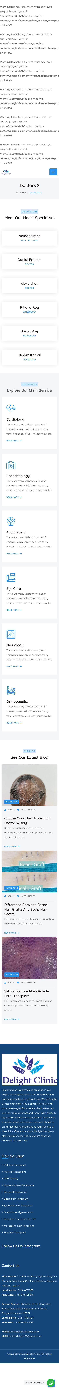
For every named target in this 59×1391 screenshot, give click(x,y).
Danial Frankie (29, 259)
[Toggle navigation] (53, 171)
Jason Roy (29, 331)
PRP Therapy (11, 1178)
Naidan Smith (30, 236)
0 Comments (26, 809)
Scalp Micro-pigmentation (18, 1212)
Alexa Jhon (29, 283)
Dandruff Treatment (15, 1192)
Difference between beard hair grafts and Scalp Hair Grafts (25, 909)
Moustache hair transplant (19, 1225)
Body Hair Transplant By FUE (20, 1219)
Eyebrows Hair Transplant (18, 1205)
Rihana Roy (29, 307)
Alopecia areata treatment (19, 1185)
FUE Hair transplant (15, 1165)
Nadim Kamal (29, 355)
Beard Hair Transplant (16, 1198)
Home (21, 192)
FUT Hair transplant (15, 1171)
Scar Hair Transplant (15, 1232)
